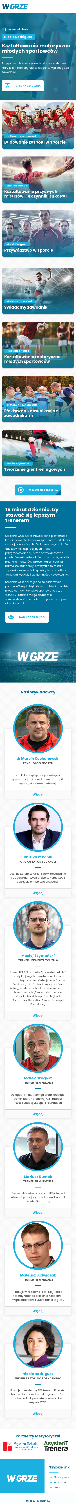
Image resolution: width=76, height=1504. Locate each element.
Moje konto (60, 1482)
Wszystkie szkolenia (43, 489)
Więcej (38, 794)
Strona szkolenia (28, 85)
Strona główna (61, 1477)
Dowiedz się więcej (32, 617)
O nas (57, 1487)
